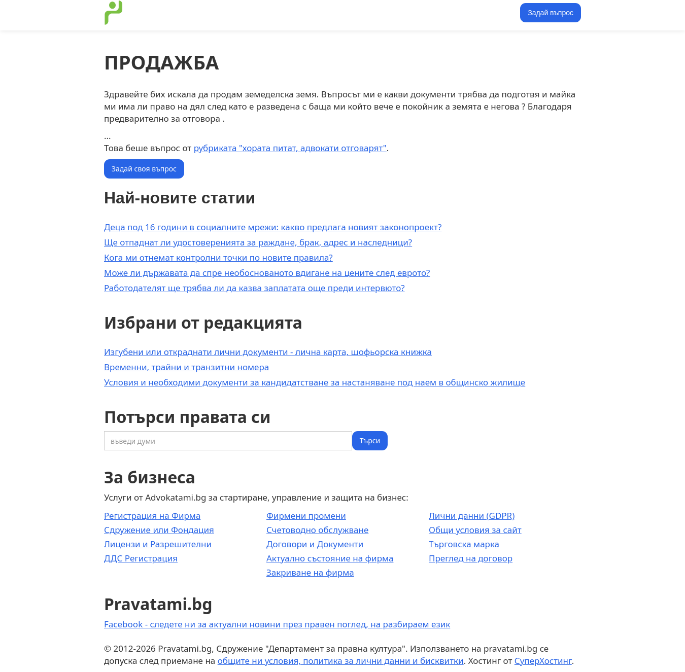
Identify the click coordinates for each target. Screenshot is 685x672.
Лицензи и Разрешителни (158, 544)
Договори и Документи (314, 544)
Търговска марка (464, 544)
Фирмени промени (306, 515)
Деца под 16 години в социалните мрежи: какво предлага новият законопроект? (272, 227)
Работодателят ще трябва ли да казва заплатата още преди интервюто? (254, 288)
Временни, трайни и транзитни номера (186, 367)
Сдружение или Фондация (159, 530)
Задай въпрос (550, 13)
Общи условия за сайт (475, 530)
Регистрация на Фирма (152, 515)
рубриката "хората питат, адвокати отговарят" (290, 148)
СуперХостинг (543, 660)
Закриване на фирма (310, 572)
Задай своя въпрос (144, 168)
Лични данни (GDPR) (472, 515)
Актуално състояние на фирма (330, 558)
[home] (113, 12)
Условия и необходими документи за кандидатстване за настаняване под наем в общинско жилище (314, 382)
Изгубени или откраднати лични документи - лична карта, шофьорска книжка (268, 352)
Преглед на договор (470, 558)
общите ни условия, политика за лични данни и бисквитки (341, 660)
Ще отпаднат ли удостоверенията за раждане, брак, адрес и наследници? (258, 242)
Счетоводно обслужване (317, 530)
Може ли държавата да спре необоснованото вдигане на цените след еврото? (267, 272)
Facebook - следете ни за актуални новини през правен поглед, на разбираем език (277, 624)
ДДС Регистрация (141, 558)
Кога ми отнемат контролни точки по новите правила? (218, 257)
